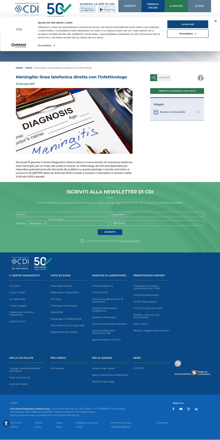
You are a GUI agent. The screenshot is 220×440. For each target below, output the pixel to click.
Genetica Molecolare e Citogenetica (104, 309)
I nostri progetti (18, 306)
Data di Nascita (56, 219)
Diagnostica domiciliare (64, 332)
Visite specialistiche (62, 286)
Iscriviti (110, 232)
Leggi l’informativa (129, 241)
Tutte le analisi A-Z (102, 286)
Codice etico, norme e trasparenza (21, 314)
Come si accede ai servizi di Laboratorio (107, 300)
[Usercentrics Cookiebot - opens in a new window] (18, 29)
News (29, 67)
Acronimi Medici (18, 384)
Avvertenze (162, 423)
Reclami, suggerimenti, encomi (151, 331)
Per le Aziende (102, 358)
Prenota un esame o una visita (177, 91)
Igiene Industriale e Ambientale (110, 375)
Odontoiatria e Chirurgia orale (68, 325)
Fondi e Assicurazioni (145, 302)
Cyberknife (57, 312)
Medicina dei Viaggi (103, 381)
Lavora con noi (17, 321)
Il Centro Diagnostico (24, 276)
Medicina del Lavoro (103, 368)
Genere (20, 223)
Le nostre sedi (17, 299)
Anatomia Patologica (104, 317)
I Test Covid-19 (100, 292)
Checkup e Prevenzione (64, 306)
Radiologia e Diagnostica (65, 292)
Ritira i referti (140, 324)
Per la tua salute (21, 358)
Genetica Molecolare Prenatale (109, 324)
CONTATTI (139, 368)
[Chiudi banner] (215, 4)
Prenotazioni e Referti (149, 276)
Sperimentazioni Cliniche (106, 340)
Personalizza (44, 29)
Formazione (57, 368)
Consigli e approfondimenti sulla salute (25, 370)
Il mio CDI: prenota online (147, 308)
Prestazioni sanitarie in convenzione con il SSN (146, 287)
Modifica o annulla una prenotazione (146, 316)
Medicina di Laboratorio (109, 276)
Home (19, 67)
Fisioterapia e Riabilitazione (66, 319)
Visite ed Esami (61, 276)
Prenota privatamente (145, 295)
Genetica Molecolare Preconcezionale (103, 332)
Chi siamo (15, 286)
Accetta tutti (187, 7)
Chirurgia (56, 299)
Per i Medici (58, 358)
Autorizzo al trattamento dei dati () (112, 241)
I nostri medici (17, 292)
